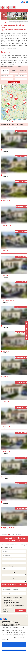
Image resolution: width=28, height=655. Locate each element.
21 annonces (6, 151)
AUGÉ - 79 (5, 275)
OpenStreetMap (19, 119)
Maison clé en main (23, 71)
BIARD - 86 (5, 376)
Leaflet (14, 119)
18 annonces (6, 453)
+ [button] (2, 86)
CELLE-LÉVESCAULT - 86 (9, 502)
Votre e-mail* (6, 562)
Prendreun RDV (14, 7)
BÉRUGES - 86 (6, 351)
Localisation (4, 75)
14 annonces (6, 201)
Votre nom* (6, 551)
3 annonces (5, 327)
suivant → (20, 127)
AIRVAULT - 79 (6, 200)
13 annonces (6, 377)
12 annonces (6, 402)
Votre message (6, 593)
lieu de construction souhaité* (10, 589)
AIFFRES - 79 (6, 149)
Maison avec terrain (5, 71)
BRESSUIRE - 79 (6, 451)
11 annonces (5, 478)
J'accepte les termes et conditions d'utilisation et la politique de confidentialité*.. (14, 602)
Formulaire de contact (26, 330)
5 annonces (5, 176)
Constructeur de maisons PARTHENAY (11, 624)
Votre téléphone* (7, 558)
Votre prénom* (6, 555)
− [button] (2, 89)
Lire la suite (6, 52)
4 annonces (5, 277)
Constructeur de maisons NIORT (10, 622)
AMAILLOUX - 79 (7, 225)
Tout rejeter (14, 652)
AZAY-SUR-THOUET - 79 (9, 300)
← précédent (4, 127)
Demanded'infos (3, 7)
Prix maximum (5, 79)
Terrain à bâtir (14, 71)
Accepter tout (14, 644)
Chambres (17, 79)
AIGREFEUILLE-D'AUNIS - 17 (9, 175)
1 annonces (5, 252)
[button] (19, 2)
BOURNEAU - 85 (7, 426)
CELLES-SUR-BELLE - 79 (9, 527)
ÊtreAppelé (8, 7)
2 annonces (5, 428)
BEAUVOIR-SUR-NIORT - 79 (9, 325)
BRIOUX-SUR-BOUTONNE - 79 (10, 476)
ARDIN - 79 (5, 250)
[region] (14, 640)
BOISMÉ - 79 (6, 401)
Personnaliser (14, 648)
